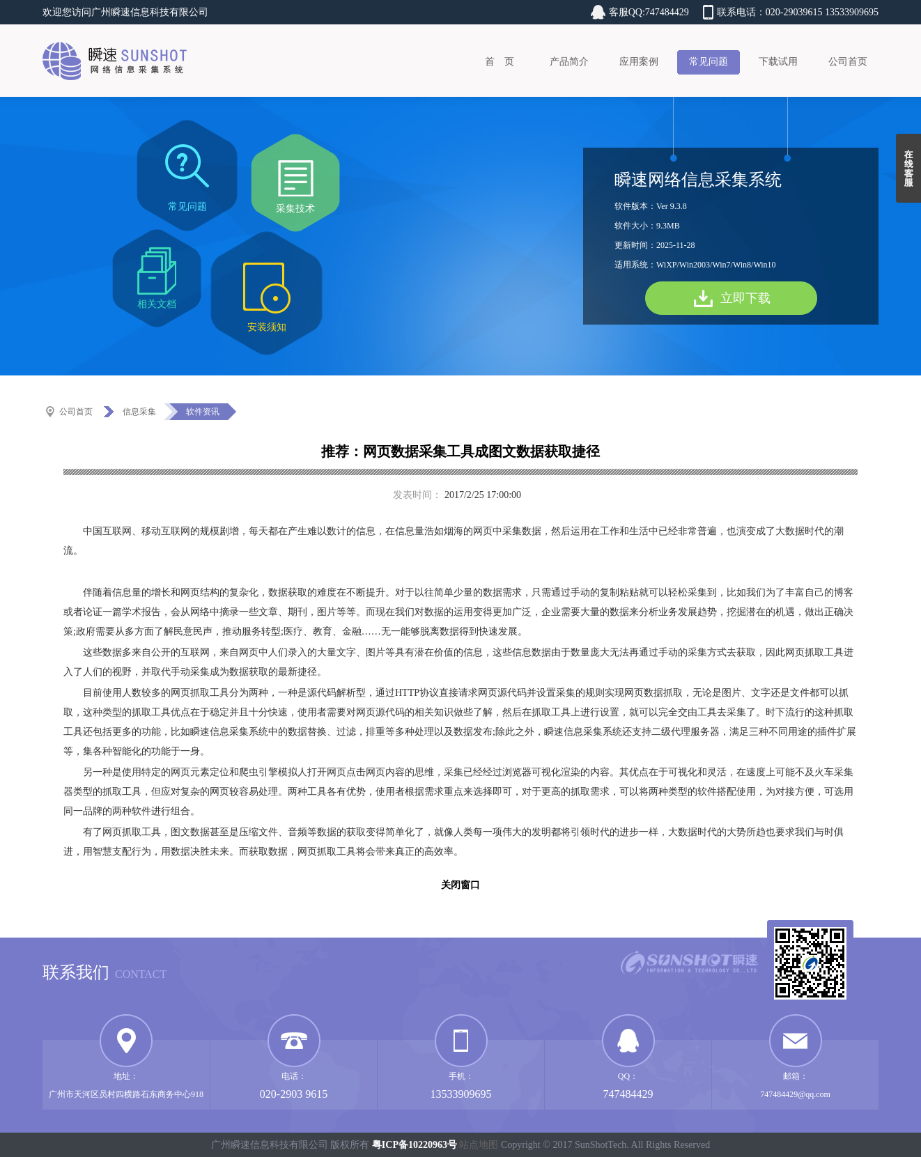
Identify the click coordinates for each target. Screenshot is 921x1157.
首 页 (499, 61)
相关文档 (156, 304)
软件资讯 (202, 412)
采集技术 (295, 208)
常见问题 (708, 61)
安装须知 (266, 327)
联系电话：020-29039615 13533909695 (798, 12)
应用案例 (638, 61)
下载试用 (778, 61)
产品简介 (569, 61)
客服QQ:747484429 (649, 12)
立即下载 (745, 298)
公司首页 (847, 61)
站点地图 (478, 1145)
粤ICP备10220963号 (414, 1145)
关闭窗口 (460, 885)
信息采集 (139, 412)
